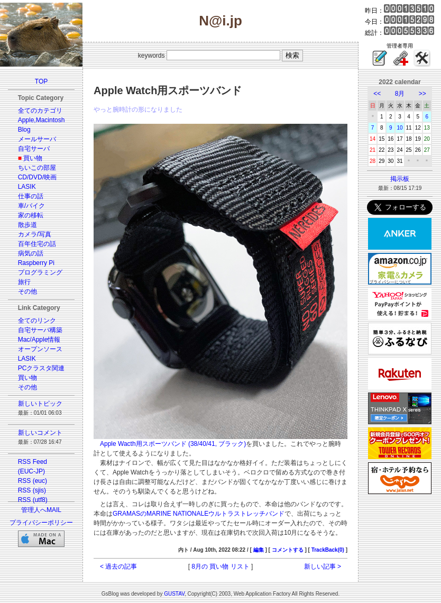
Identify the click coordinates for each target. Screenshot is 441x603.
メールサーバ (37, 139)
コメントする (288, 550)
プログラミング (40, 272)
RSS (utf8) (33, 500)
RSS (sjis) (32, 490)
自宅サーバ (34, 148)
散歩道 (27, 225)
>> (422, 93)
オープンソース (40, 349)
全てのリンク (37, 320)
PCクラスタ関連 (41, 368)
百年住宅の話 (37, 244)
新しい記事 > (322, 566)
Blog (24, 129)
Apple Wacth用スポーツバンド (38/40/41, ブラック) (173, 443)
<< (377, 93)
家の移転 (30, 215)
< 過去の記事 (118, 566)
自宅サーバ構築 (40, 330)
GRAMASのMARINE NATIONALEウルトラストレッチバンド (198, 513)
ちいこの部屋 (37, 167)
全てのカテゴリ (40, 110)
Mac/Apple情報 (39, 339)
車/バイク (31, 205)
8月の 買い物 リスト (220, 566)
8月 (400, 93)
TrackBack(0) (327, 550)
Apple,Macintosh (41, 120)
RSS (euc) (32, 481)
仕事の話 (30, 196)
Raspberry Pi (36, 263)
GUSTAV (174, 594)
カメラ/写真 (34, 234)
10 (399, 128)
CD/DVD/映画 (37, 177)
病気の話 (30, 253)
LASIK (27, 186)
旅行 (24, 282)
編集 (258, 550)
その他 (27, 291)
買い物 (32, 158)
